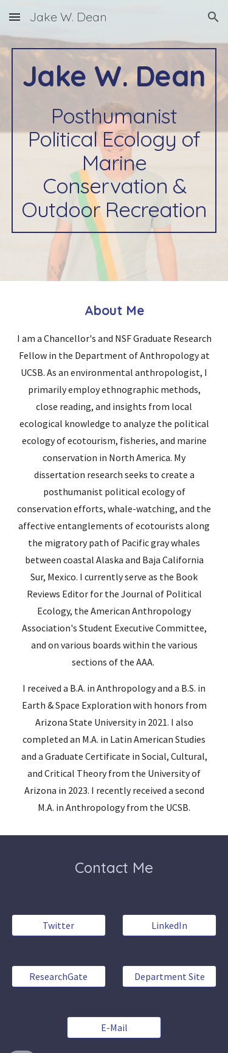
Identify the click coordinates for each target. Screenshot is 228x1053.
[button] (14, 16)
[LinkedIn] (169, 925)
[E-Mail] (114, 1027)
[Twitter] (58, 925)
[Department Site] (169, 976)
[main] (114, 140)
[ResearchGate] (58, 976)
